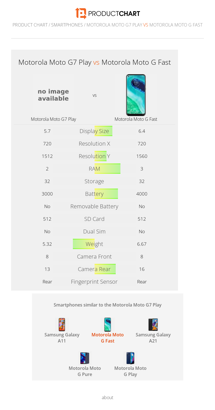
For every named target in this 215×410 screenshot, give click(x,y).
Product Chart (30, 25)
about (107, 397)
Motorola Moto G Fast (136, 119)
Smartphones (67, 25)
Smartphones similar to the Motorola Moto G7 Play (108, 305)
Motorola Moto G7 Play (53, 119)
